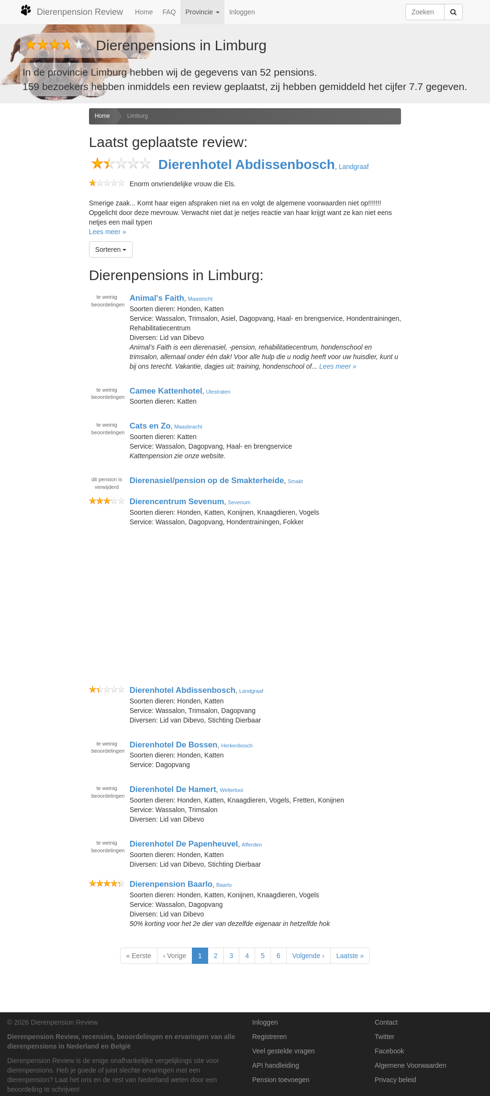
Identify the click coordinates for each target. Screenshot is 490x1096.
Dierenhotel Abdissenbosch (246, 164)
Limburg (137, 116)
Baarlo (224, 885)
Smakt (295, 481)
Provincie (202, 12)
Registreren (269, 1036)
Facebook (389, 1051)
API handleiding (275, 1065)
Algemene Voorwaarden (410, 1065)
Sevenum (239, 502)
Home (144, 12)
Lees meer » (107, 232)
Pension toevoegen (281, 1080)
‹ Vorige (174, 956)
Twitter (384, 1036)
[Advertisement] (41, 259)
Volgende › (308, 956)
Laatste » (350, 956)
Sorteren (111, 249)
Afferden (252, 844)
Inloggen (242, 12)
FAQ (169, 12)
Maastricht (200, 299)
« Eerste (138, 956)
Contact (386, 1022)
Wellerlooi (231, 790)
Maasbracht (188, 426)
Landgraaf (354, 166)
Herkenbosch (237, 745)
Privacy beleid (395, 1080)
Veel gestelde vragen (283, 1051)
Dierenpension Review (71, 10)
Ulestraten (218, 391)
